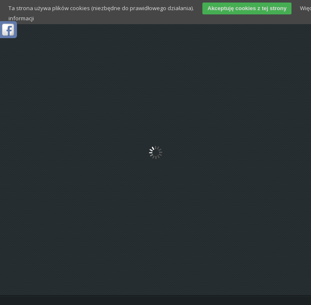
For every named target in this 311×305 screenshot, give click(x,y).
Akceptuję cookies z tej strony (246, 8)
